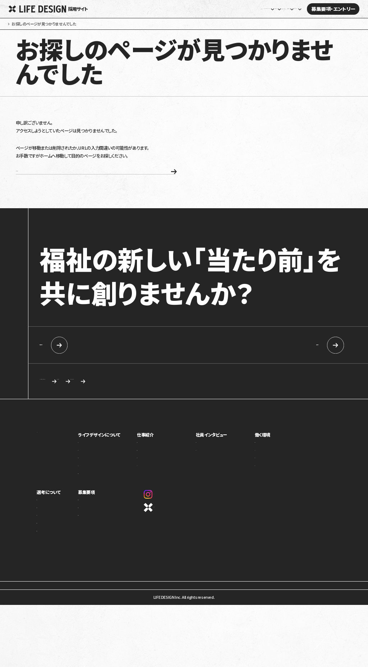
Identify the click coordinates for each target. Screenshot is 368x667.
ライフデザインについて (114, 456)
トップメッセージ (106, 474)
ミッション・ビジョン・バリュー (116, 482)
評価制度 (269, 482)
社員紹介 (215, 466)
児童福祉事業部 (167, 466)
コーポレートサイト (173, 528)
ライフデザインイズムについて (61, 531)
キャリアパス (272, 474)
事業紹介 (101, 466)
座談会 (213, 474)
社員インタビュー (230, 9)
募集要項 (101, 513)
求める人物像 (171, 401)
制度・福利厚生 (274, 466)
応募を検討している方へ (250, 401)
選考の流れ (46, 539)
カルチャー (102, 490)
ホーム (132, 9)
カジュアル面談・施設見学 (114, 539)
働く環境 (269, 456)
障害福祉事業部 (167, 474)
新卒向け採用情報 (91, 364)
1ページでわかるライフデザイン (119, 497)
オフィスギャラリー (277, 490)
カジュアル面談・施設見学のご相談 (81, 401)
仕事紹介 (162, 456)
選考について (48, 513)
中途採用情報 (280, 364)
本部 (158, 490)
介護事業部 (163, 482)
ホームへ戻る (72, 186)
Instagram (169, 515)
